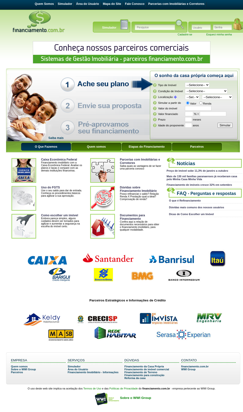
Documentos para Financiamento (132, 217)
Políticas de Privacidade (123, 388)
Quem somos (19, 366)
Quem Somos (44, 4)
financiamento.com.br (195, 366)
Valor (193, 103)
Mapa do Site (112, 4)
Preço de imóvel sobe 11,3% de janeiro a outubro (197, 170)
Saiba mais (56, 138)
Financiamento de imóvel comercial (146, 369)
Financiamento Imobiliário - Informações (93, 372)
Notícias (186, 163)
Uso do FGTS (50, 187)
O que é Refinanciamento (185, 200)
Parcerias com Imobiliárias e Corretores (176, 4)
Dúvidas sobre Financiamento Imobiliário (138, 189)
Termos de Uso (92, 388)
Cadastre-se (185, 34)
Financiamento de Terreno (140, 372)
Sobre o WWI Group (23, 369)
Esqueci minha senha (219, 34)
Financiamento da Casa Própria (144, 366)
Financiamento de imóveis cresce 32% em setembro (199, 184)
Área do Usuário (87, 4)
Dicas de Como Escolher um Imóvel (191, 214)
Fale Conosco (134, 4)
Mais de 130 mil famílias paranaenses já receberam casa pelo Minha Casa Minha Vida (202, 178)
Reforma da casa (135, 378)
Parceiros (17, 372)
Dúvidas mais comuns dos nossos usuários (196, 207)
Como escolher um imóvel (59, 215)
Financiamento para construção (144, 375)
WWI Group (188, 369)
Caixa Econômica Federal (59, 159)
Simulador (65, 4)
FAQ (206, 193)
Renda (207, 103)
